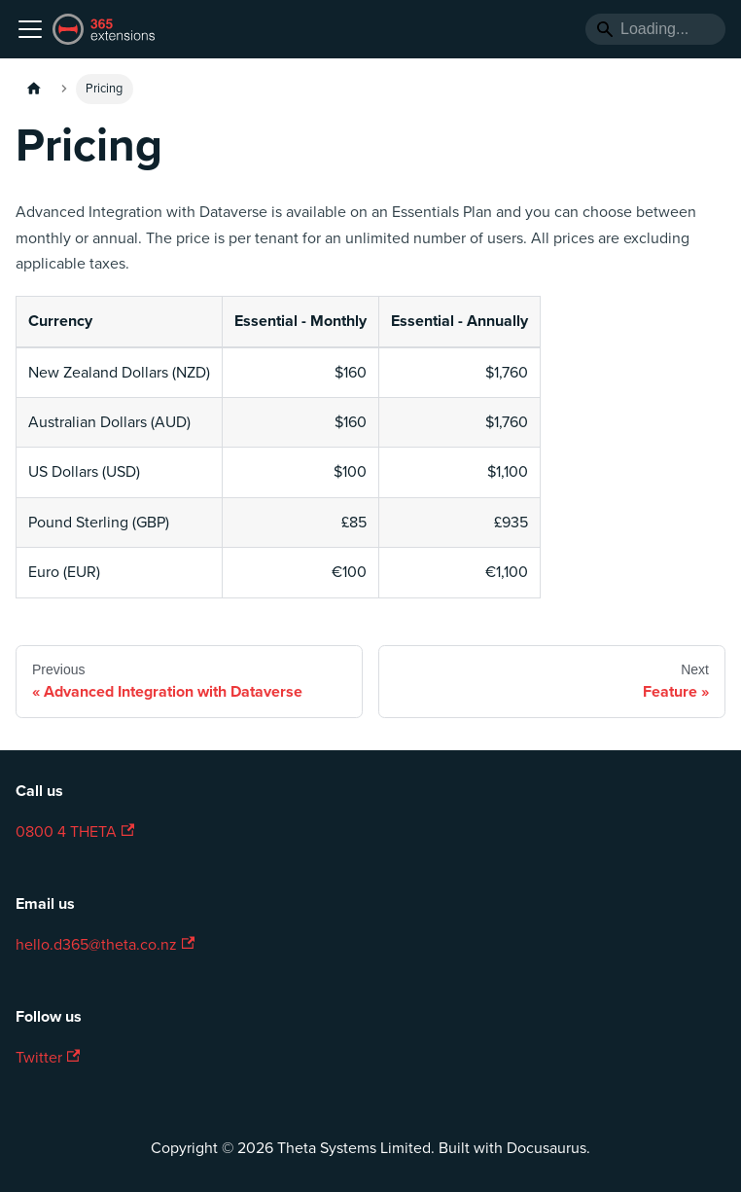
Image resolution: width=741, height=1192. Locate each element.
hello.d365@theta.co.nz (105, 945)
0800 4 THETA (75, 832)
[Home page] (34, 89)
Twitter (48, 1057)
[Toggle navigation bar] (30, 29)
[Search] (655, 29)
